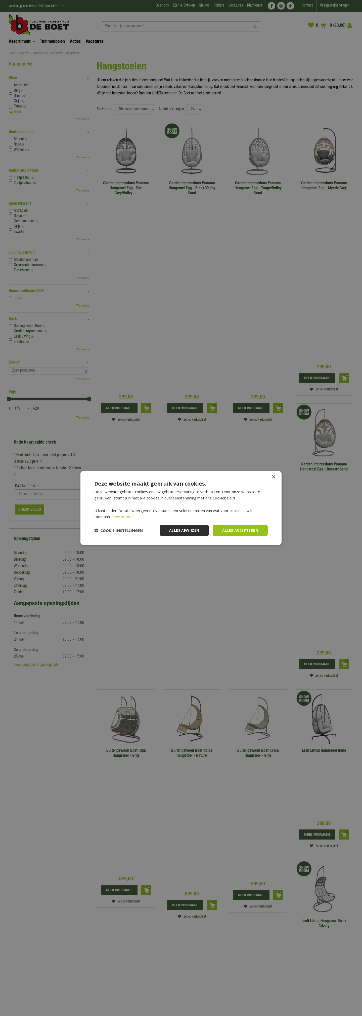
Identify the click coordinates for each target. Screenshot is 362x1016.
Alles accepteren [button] (240, 530)
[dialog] (181, 508)
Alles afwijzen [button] (184, 530)
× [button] (273, 477)
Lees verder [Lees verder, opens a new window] (122, 516)
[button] (118, 530)
